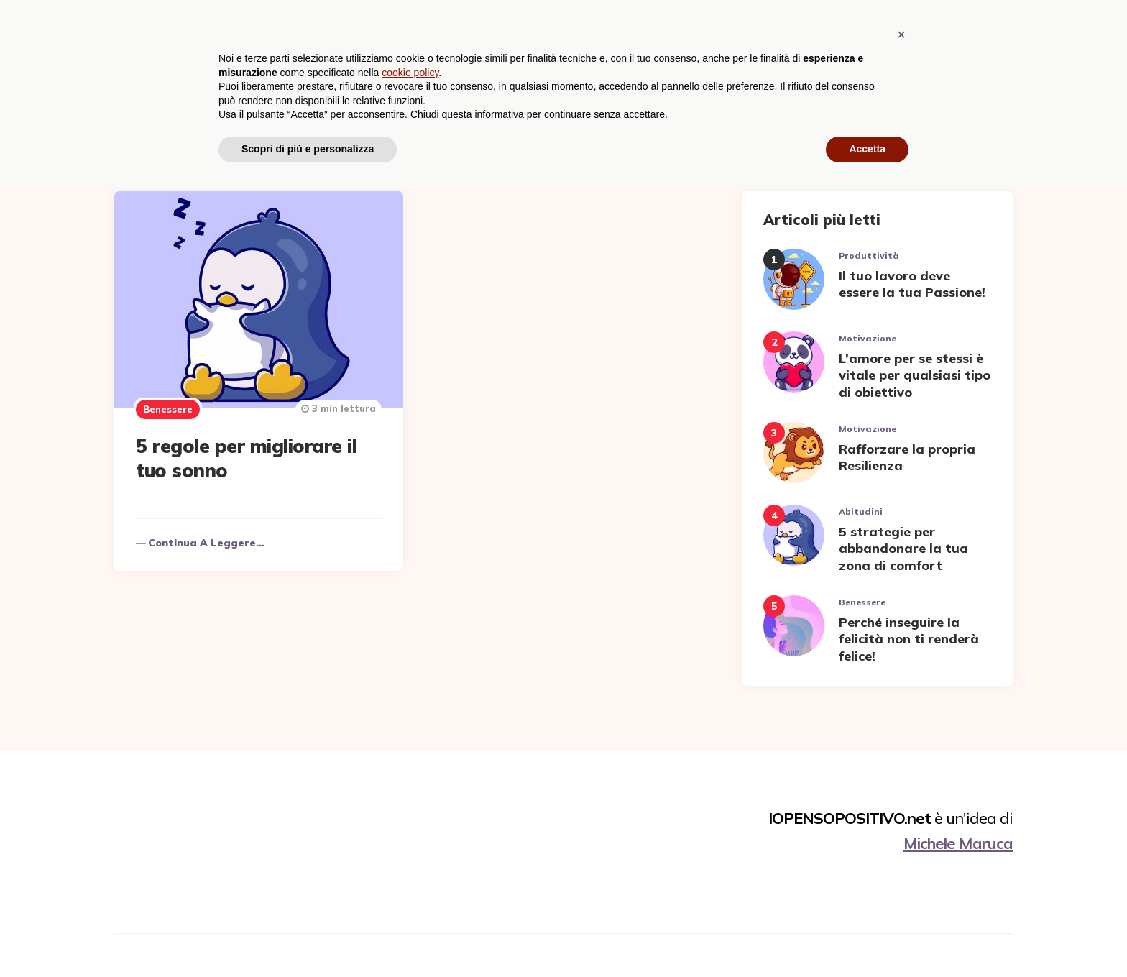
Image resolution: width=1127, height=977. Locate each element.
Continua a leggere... (206, 543)
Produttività (827, 32)
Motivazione (735, 32)
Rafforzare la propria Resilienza (907, 457)
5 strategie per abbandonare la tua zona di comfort (903, 548)
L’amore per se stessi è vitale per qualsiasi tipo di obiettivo (914, 375)
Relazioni (911, 32)
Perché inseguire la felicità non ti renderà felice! (909, 639)
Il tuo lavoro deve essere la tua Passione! (912, 284)
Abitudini (577, 32)
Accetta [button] (867, 937)
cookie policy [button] (410, 861)
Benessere (653, 32)
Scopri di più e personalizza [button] (308, 937)
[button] (901, 823)
